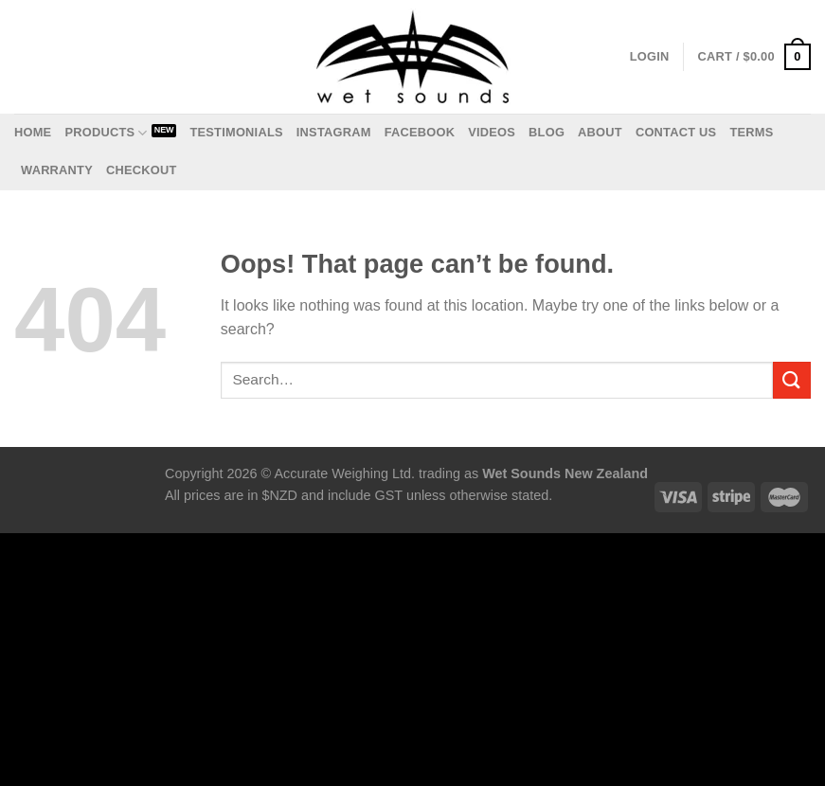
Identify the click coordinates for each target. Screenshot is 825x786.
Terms (751, 132)
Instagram (333, 132)
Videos (491, 132)
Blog (547, 132)
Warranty (57, 170)
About (600, 132)
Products (105, 133)
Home (32, 132)
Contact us (676, 132)
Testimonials (235, 132)
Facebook (420, 132)
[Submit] (792, 380)
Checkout (141, 170)
